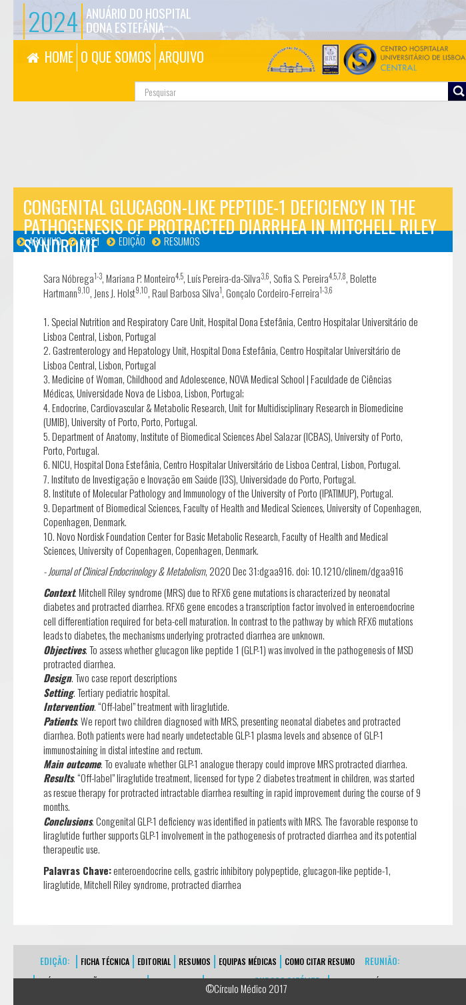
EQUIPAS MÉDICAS (248, 961)
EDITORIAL (154, 961)
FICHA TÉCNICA (105, 961)
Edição (132, 240)
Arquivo (45, 240)
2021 (90, 240)
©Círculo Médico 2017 (246, 988)
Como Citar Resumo (320, 961)
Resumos (181, 240)
